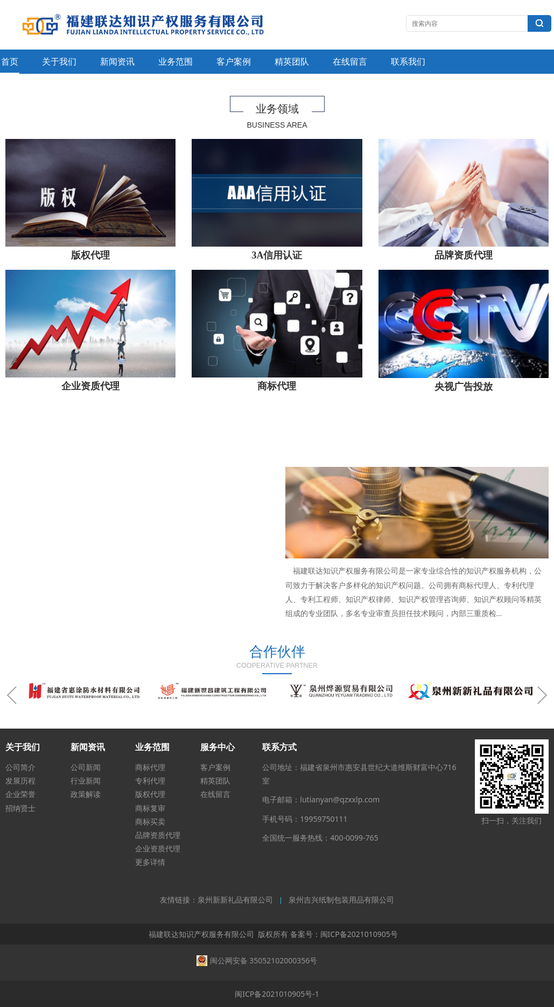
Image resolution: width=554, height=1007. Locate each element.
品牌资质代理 (157, 835)
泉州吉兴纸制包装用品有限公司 (341, 900)
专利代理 (150, 780)
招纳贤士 (20, 808)
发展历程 (20, 780)
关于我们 (59, 61)
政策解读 (86, 794)
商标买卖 (150, 821)
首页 (9, 61)
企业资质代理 (157, 848)
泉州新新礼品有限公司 (235, 900)
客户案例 (233, 61)
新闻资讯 (117, 61)
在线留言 (350, 61)
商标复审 (150, 808)
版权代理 (150, 794)
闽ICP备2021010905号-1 (277, 994)
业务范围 (175, 61)
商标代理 (150, 767)
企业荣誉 (20, 794)
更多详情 (150, 862)
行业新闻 (86, 780)
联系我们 (408, 61)
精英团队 (292, 61)
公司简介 (20, 767)
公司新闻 (86, 767)
